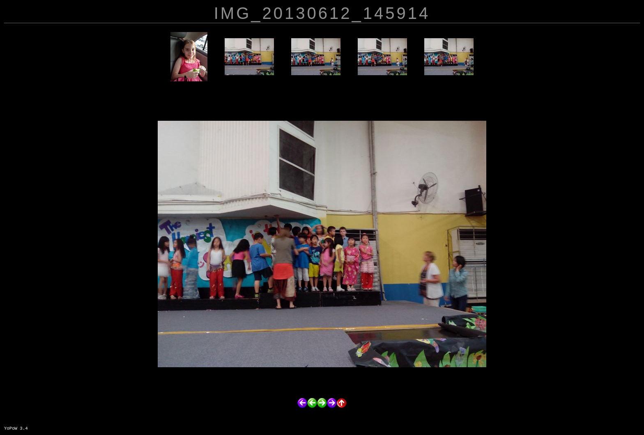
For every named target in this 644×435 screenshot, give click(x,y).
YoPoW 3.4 (16, 428)
